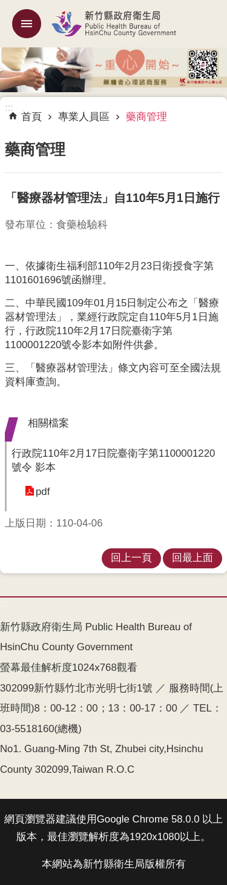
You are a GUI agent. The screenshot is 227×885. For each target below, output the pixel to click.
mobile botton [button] (26, 23)
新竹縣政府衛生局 (113, 23)
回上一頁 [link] (131, 558)
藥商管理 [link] (146, 117)
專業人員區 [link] (84, 117)
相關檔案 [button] (48, 423)
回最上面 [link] (192, 558)
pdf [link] (43, 491)
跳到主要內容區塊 (6, 6)
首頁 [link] (31, 117)
